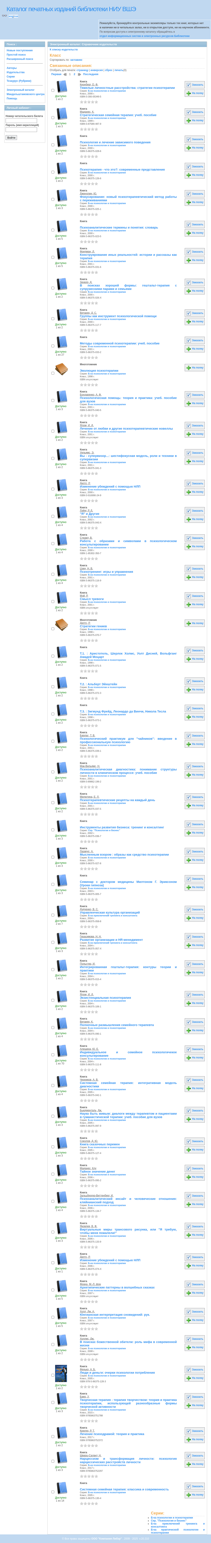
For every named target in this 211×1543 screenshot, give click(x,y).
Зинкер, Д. (86, 282)
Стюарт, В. (86, 537)
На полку (194, 93)
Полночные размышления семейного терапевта (117, 1025)
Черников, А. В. (89, 1079)
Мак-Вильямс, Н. (90, 766)
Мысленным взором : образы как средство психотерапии (124, 854)
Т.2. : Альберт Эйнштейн (98, 684)
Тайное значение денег (97, 1171)
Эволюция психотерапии (99, 370)
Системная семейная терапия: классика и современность (124, 1489)
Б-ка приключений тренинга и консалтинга (112, 915)
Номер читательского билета (24, 116)
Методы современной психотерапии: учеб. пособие (120, 343)
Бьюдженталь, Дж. (91, 1110)
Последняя (90, 74)
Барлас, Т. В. (87, 735)
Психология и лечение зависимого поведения (115, 142)
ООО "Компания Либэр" (107, 1538)
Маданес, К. (87, 111)
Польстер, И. (87, 963)
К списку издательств (64, 49)
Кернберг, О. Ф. (89, 84)
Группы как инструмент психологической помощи (118, 316)
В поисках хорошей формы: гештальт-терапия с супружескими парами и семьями (128, 287)
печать (119, 70)
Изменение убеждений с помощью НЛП (110, 486)
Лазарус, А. (86, 851)
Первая (56, 74)
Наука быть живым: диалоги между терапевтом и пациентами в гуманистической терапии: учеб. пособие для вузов (128, 1115)
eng (11, 16)
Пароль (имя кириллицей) (22, 125)
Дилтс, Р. (85, 483)
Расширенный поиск (20, 59)
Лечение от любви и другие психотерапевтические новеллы (126, 428)
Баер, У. (84, 1396)
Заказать (194, 84)
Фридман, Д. (87, 251)
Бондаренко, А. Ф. (91, 394)
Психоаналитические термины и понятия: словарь (119, 227)
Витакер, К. (86, 1021)
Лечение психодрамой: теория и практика (112, 1434)
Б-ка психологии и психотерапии (107, 90)
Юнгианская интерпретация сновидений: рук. (115, 1314)
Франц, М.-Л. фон (90, 1284)
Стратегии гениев (93, 626)
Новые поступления (20, 50)
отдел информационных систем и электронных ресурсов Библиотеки (145, 36)
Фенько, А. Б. (88, 1369)
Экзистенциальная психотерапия (105, 997)
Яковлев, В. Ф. (88, 1226)
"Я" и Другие (89, 513)
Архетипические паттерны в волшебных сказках (117, 1287)
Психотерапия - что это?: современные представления (122, 169)
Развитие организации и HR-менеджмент (111, 939)
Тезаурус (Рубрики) (19, 80)
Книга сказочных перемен (100, 1144)
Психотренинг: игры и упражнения (106, 571)
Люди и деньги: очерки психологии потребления (117, 1372)
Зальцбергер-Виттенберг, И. (96, 1195)
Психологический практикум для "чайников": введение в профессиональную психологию (128, 740)
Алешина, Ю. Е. (89, 1048)
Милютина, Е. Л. (89, 796)
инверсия (97, 70)
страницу (82, 70)
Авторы (12, 68)
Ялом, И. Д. (87, 425)
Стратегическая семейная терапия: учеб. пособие (118, 115)
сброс (108, 70)
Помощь (12, 98)
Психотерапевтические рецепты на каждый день (117, 800)
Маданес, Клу (88, 1168)
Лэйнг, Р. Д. (86, 510)
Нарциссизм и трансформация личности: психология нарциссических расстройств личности (128, 1460)
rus (16, 16)
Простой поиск (16, 54)
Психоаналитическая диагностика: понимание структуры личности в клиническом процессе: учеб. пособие (128, 771)
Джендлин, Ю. (88, 193)
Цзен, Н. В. (86, 568)
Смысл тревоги (92, 599)
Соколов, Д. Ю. (89, 1141)
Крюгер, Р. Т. (87, 1430)
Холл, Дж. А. (87, 1311)
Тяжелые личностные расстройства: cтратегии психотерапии (127, 87)
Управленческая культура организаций (110, 912)
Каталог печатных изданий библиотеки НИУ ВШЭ (71, 8)
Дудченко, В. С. (89, 909)
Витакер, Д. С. (88, 312)
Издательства (16, 72)
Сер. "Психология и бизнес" (104, 830)
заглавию (76, 59)
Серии (11, 76)
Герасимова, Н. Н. (90, 936)
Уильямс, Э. (87, 452)
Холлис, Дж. (87, 1338)
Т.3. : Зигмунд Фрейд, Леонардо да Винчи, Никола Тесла (123, 711)
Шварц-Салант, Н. (90, 1455)
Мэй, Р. (84, 595)
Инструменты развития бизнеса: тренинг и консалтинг (122, 827)
